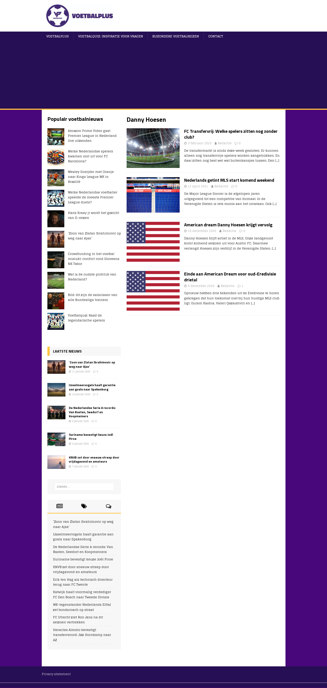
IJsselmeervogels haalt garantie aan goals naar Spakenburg (92, 387)
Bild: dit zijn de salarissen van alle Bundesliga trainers (92, 297)
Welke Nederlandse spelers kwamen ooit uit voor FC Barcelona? (90, 156)
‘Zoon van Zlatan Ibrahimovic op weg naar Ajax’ (94, 235)
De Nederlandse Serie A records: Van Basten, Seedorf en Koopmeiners (92, 411)
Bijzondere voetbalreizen (175, 36)
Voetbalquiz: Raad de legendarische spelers (86, 317)
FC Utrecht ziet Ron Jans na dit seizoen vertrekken (78, 619)
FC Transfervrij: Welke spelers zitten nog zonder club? (231, 134)
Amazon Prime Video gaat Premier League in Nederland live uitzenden (92, 136)
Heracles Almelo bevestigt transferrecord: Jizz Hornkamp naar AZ (82, 635)
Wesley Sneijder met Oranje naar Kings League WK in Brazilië (91, 177)
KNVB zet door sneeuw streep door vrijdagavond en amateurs (94, 459)
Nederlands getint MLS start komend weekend (229, 180)
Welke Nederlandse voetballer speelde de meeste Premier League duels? (92, 197)
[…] (277, 160)
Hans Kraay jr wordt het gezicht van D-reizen (93, 215)
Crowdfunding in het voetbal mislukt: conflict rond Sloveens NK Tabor (93, 259)
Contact (215, 36)
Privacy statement (56, 674)
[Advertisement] (163, 74)
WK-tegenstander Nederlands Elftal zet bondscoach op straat (82, 607)
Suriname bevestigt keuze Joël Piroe (91, 436)
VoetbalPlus (57, 36)
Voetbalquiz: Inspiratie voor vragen (110, 36)
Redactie (225, 143)
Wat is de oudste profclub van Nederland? (92, 276)
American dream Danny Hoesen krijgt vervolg (228, 224)
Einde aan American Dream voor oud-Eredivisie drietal (230, 276)
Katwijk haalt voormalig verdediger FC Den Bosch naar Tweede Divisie (82, 594)
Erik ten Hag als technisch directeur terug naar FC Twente (83, 582)
